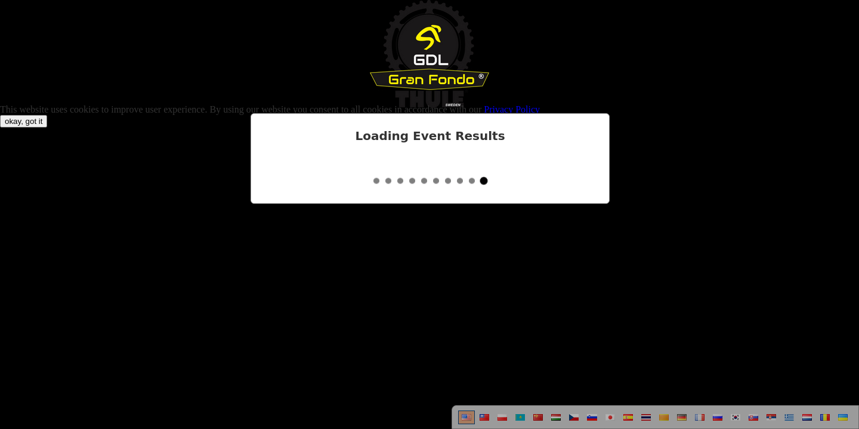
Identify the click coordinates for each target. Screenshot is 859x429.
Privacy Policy (512, 109)
